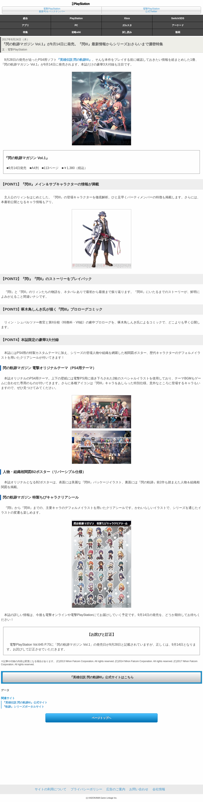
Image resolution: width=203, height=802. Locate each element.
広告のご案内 (115, 789)
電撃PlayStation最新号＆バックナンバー (52, 10)
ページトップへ (101, 717)
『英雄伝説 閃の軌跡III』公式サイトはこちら (102, 677)
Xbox (127, 18)
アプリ (25, 25)
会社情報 (158, 789)
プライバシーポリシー (86, 789)
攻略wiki (76, 32)
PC (76, 25)
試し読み (127, 32)
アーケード (178, 25)
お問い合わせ (138, 789)
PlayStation (76, 18)
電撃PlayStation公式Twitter (151, 10)
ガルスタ (127, 25)
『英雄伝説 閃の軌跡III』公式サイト (25, 702)
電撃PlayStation (17, 49)
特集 (25, 32)
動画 (177, 32)
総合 (25, 18)
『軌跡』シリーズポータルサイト (23, 706)
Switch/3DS (177, 18)
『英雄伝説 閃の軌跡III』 (74, 59)
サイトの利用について (50, 789)
